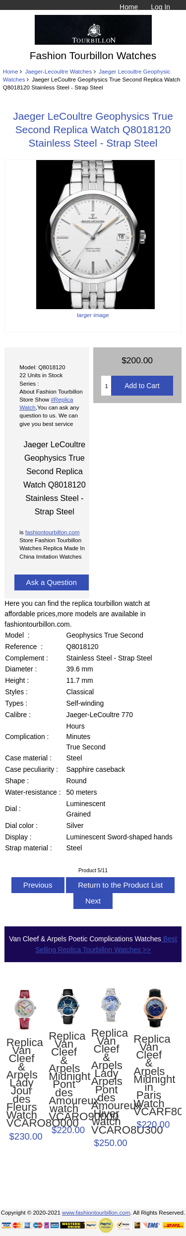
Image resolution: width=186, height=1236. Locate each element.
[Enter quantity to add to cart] (106, 386)
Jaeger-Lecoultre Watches (58, 71)
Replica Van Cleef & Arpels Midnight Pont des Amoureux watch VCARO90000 (64, 1076)
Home (129, 7)
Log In (160, 7)
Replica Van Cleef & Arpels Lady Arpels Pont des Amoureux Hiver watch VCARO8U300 (106, 1081)
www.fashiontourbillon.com (96, 1212)
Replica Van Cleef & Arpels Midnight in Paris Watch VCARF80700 (148, 1075)
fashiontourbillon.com (52, 532)
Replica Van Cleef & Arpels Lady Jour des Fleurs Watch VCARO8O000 (21, 1083)
